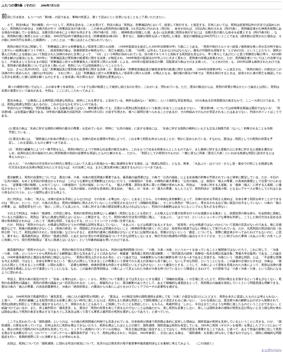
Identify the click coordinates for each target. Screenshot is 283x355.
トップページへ (271, 350)
